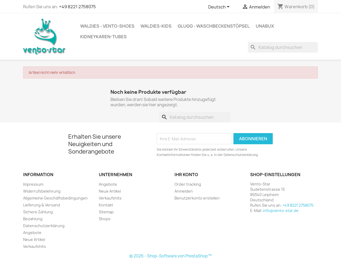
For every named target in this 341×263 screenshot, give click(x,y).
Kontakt (106, 204)
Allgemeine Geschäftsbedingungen (55, 198)
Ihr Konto (186, 174)
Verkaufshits (34, 246)
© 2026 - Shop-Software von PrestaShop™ (170, 256)
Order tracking (187, 184)
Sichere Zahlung (38, 211)
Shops (104, 218)
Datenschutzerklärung (44, 225)
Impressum (33, 184)
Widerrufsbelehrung (42, 191)
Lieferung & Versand (41, 204)
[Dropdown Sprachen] (219, 7)
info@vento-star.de (281, 210)
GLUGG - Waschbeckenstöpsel (214, 26)
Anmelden (183, 191)
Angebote (32, 232)
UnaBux (265, 26)
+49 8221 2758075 (77, 7)
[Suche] (283, 47)
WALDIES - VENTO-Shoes (107, 26)
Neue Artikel (34, 239)
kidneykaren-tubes (103, 37)
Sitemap (106, 211)
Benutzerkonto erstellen (197, 198)
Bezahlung (32, 218)
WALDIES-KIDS (156, 26)
